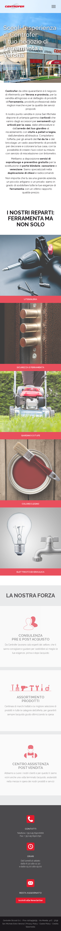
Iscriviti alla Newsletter (30, 900)
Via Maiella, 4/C (45, 920)
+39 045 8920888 (35, 833)
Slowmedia (30, 927)
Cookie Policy (45, 924)
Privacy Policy (32, 924)
